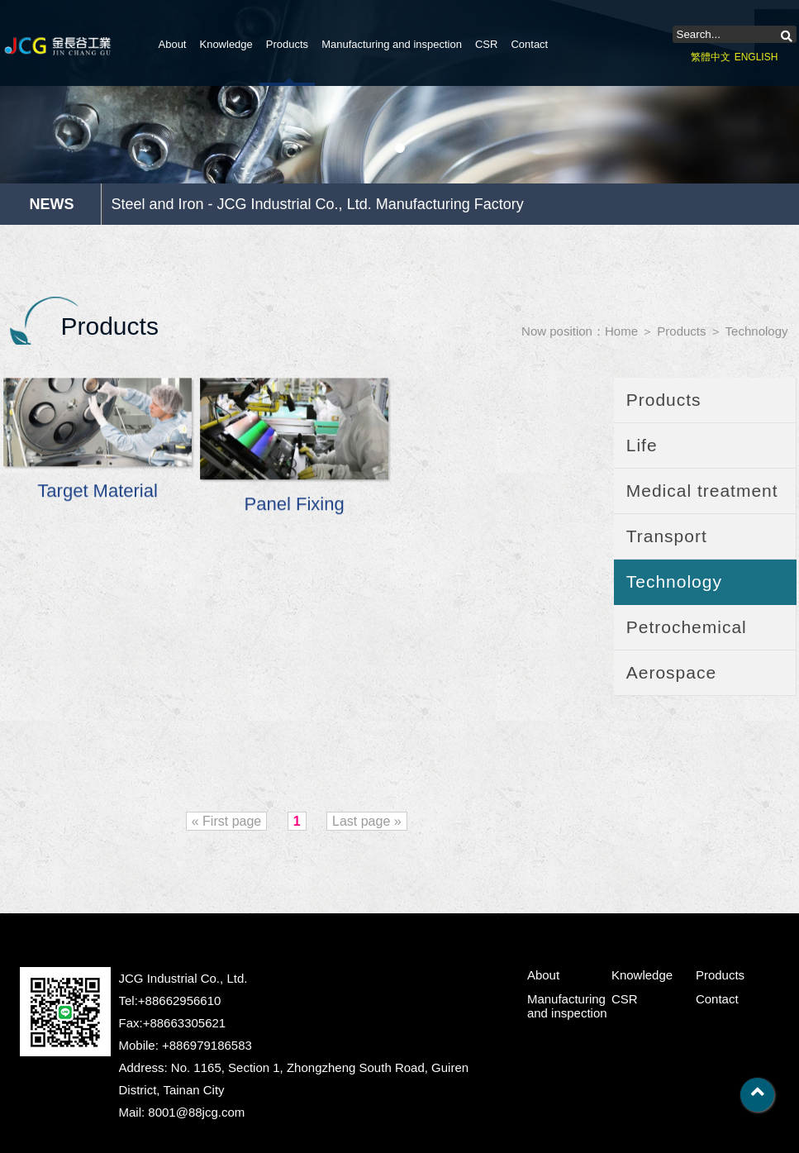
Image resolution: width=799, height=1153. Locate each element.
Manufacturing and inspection (391, 44)
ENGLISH (756, 57)
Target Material (96, 492)
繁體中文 (710, 57)
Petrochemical (686, 626)
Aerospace (671, 672)
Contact (529, 44)
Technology (756, 331)
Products (287, 44)
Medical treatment (702, 490)
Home (621, 331)
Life (642, 445)
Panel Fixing (294, 505)
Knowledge (225, 44)
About (173, 44)
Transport (666, 536)
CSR (486, 44)
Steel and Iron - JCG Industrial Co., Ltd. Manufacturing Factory (318, 204)
